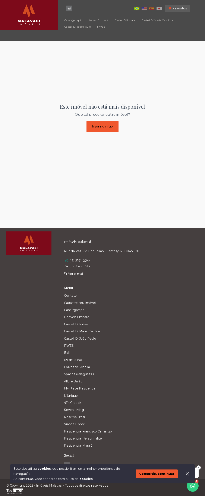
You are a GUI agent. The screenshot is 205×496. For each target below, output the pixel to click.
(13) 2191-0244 (80, 261)
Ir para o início (102, 126)
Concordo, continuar (156, 474)
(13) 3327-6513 (79, 266)
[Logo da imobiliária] (29, 353)
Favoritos (177, 8)
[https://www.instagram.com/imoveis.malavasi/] (69, 8)
